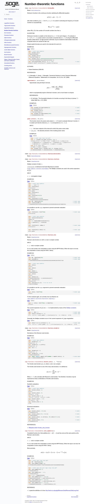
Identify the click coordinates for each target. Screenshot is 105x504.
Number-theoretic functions (11, 30)
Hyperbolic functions (9, 28)
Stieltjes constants (71, 307)
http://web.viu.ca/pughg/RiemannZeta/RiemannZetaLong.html (62, 490)
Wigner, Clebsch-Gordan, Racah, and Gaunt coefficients (12, 60)
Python (32, 48)
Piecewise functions (8, 35)
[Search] (12, 14)
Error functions (7, 32)
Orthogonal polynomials (9, 40)
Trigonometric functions (9, 25)
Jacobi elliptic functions (9, 49)
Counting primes (8, 65)
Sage (28, 48)
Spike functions (7, 37)
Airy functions (7, 52)
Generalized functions (9, 63)
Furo (41, 502)
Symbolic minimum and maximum (9, 68)
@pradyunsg (36, 502)
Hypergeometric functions (10, 47)
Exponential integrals (9, 57)
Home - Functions (8, 19)
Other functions (7, 42)
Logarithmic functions (9, 23)
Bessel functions (8, 54)
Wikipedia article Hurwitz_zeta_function (39, 427)
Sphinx (30, 502)
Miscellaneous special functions (11, 45)
